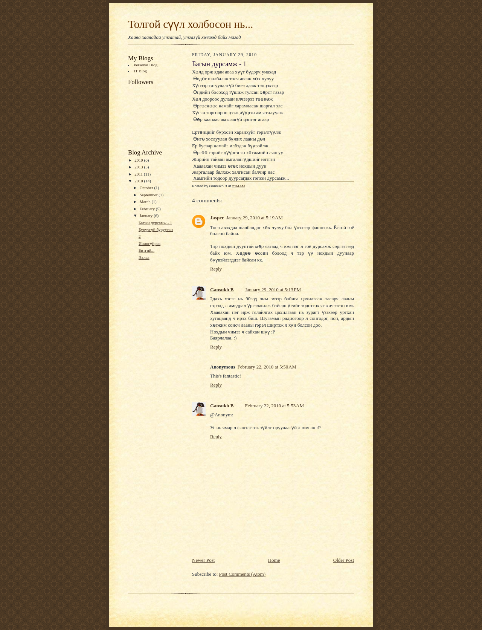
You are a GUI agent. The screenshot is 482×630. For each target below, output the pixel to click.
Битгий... (146, 250)
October (147, 187)
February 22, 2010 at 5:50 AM (266, 367)
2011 (139, 174)
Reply (216, 269)
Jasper (217, 217)
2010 (139, 181)
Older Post (343, 560)
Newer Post (203, 560)
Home (274, 560)
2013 (139, 167)
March (146, 201)
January (147, 215)
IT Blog (140, 71)
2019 (139, 160)
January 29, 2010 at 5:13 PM (273, 289)
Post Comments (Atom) (242, 574)
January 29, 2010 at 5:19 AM (254, 217)
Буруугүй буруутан (156, 229)
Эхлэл (144, 257)
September (149, 195)
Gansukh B (222, 289)
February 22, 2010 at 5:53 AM (274, 405)
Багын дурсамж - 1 (155, 222)
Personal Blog (145, 65)
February (148, 208)
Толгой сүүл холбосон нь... (190, 24)
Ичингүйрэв (149, 243)
